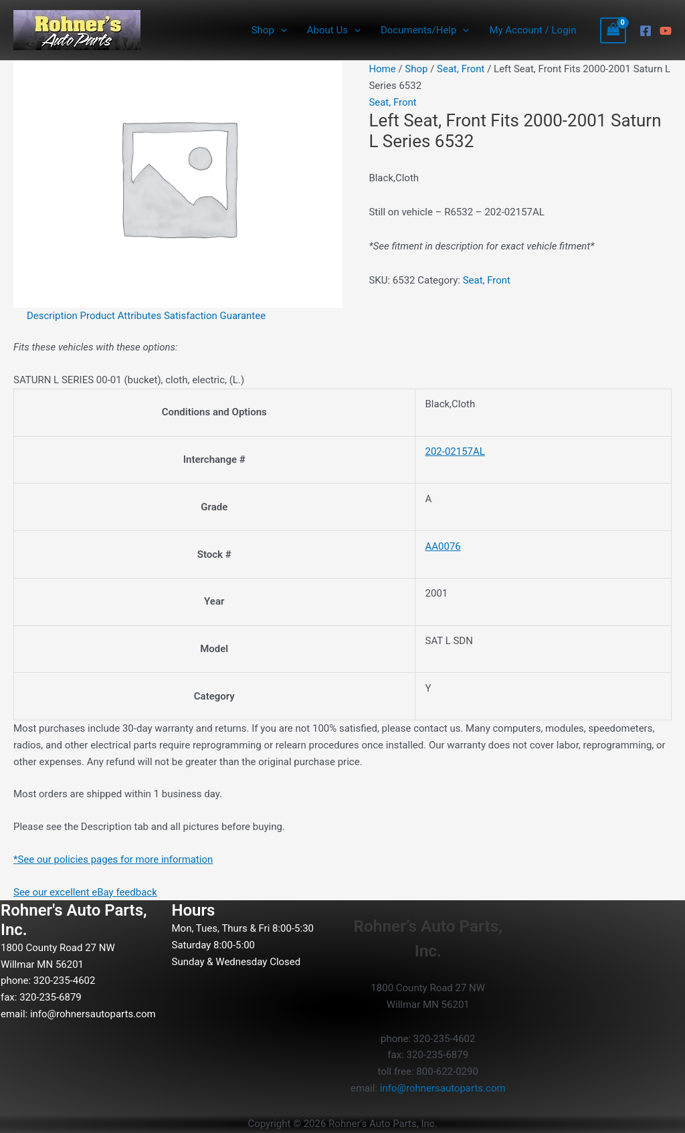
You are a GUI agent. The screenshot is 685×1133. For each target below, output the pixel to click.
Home (382, 69)
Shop (269, 30)
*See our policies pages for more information (113, 859)
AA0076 (442, 546)
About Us (334, 30)
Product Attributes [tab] (121, 316)
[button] (280, 30)
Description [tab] (52, 316)
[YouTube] (666, 31)
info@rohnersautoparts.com (93, 1014)
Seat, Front (460, 69)
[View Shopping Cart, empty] (613, 30)
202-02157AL (454, 451)
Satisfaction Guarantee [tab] (215, 316)
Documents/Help (425, 30)
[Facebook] (646, 31)
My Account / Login (532, 30)
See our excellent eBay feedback (85, 892)
